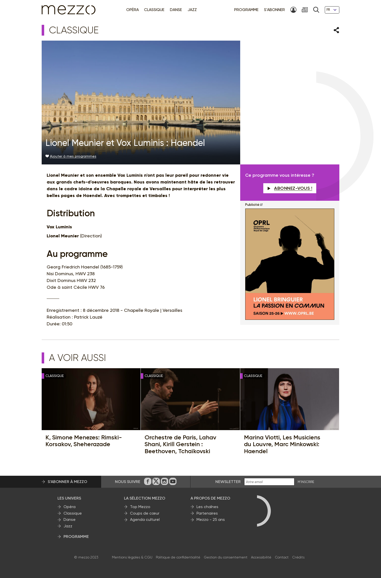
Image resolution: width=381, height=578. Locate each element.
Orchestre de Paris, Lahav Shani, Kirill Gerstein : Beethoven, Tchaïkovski (180, 444)
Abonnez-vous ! (289, 188)
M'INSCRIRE (306, 482)
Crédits (298, 557)
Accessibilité (261, 557)
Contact (282, 557)
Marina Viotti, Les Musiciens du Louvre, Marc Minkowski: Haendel (282, 444)
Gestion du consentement (225, 557)
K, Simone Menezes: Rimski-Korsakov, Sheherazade (83, 441)
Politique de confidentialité (178, 557)
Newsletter (228, 481)
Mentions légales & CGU (132, 557)
